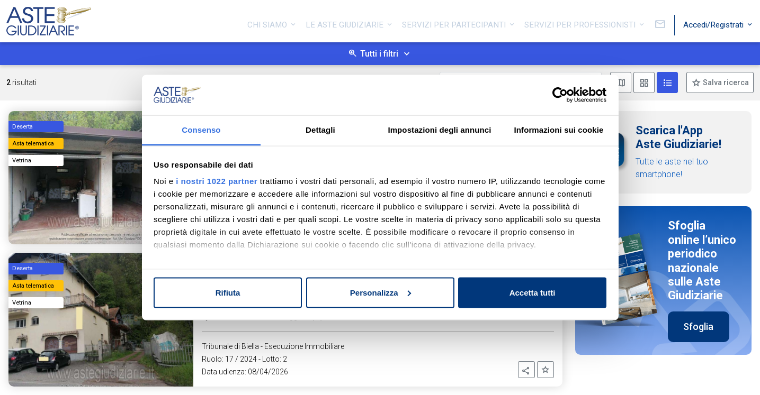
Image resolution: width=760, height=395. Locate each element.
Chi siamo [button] (268, 22)
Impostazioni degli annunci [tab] (439, 129)
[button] (526, 369)
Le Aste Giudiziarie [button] (346, 22)
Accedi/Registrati (714, 22)
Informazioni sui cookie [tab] (559, 129)
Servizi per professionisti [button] (581, 22)
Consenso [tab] (201, 129)
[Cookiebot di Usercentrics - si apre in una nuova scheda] (560, 95)
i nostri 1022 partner (216, 181)
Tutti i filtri (379, 54)
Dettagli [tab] (320, 129)
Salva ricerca (725, 82)
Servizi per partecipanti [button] (455, 22)
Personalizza (380, 292)
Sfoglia (698, 326)
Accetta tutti (532, 292)
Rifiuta (228, 292)
